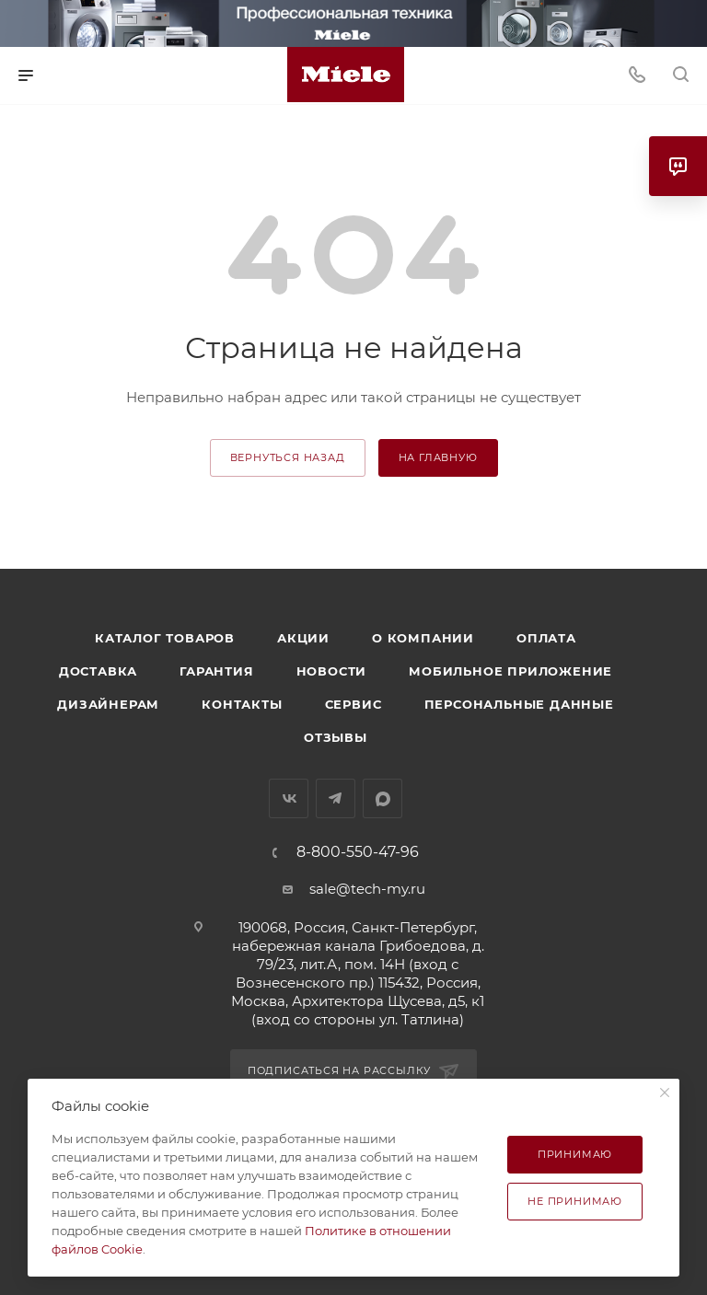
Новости (331, 671)
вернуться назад (287, 457)
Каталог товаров (165, 637)
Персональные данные (519, 704)
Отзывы (335, 737)
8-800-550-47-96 (357, 852)
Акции (303, 637)
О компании (423, 637)
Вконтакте (288, 798)
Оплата (546, 637)
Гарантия (216, 671)
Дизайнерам (108, 704)
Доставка (98, 671)
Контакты (242, 704)
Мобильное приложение (510, 671)
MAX (382, 798)
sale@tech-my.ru (367, 888)
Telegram (335, 798)
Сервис (353, 704)
